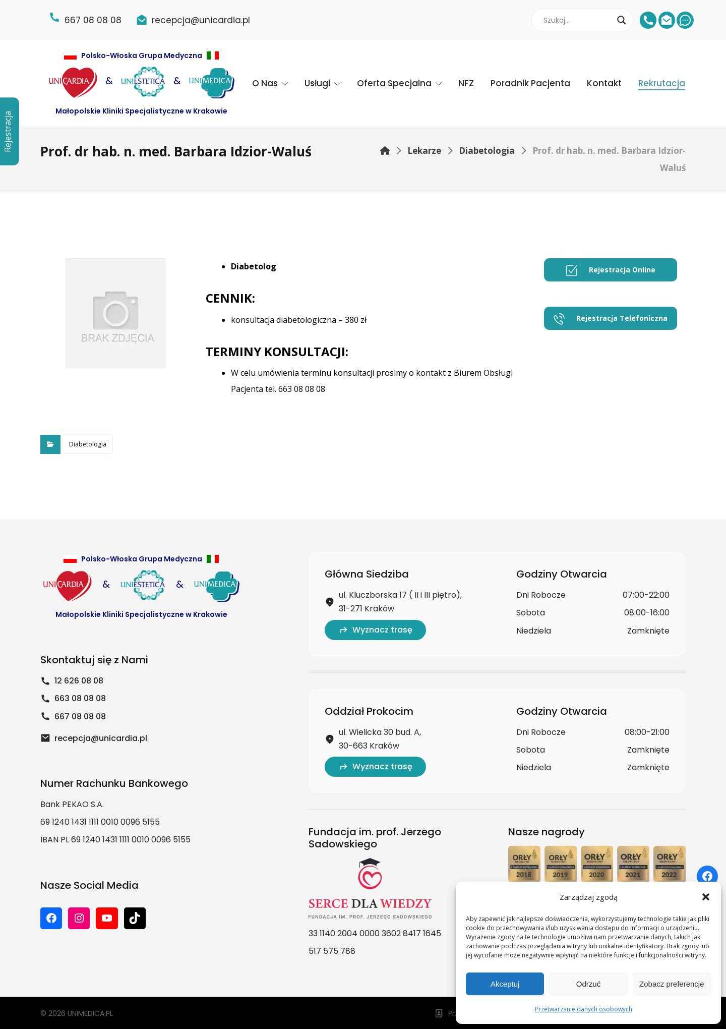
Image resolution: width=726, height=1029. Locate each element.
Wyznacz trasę (375, 630)
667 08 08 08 (73, 716)
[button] (706, 897)
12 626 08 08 (71, 681)
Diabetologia (87, 444)
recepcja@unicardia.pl (93, 738)
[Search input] (577, 20)
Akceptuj (505, 984)
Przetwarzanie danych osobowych (583, 1009)
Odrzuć (588, 984)
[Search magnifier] (622, 20)
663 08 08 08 (73, 698)
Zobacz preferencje (671, 984)
